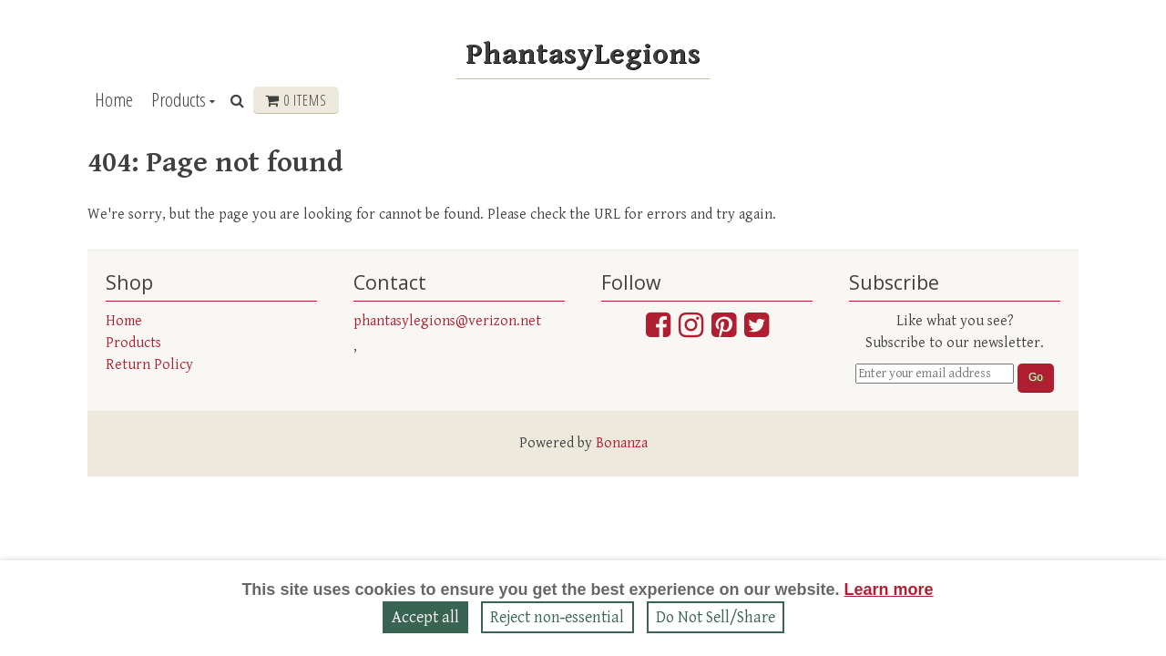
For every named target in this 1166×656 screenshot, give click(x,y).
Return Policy (149, 365)
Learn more (889, 589)
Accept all (425, 617)
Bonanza (622, 443)
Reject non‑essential (557, 617)
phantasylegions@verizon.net (447, 321)
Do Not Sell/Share (715, 617)
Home (114, 99)
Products (178, 99)
